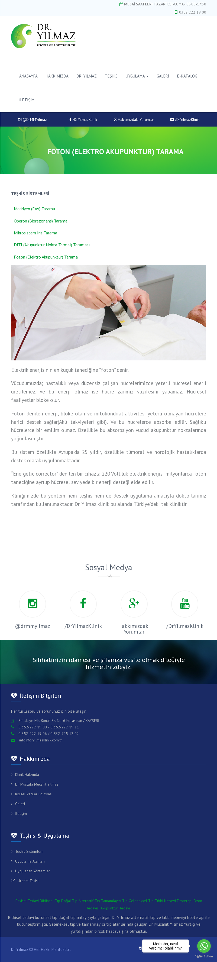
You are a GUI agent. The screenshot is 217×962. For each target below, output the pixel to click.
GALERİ (163, 76)
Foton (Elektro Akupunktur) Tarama (46, 257)
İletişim (21, 813)
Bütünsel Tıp (50, 900)
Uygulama (137, 76)
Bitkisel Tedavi (27, 900)
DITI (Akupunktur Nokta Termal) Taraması (52, 244)
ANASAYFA (28, 76)
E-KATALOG (187, 76)
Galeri (20, 803)
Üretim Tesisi (28, 880)
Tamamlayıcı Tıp (114, 900)
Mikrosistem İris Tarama (35, 232)
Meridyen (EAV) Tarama (34, 208)
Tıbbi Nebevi (165, 900)
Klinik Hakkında (27, 774)
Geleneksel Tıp (141, 900)
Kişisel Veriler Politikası (33, 794)
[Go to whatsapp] (204, 946)
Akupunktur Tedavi (115, 908)
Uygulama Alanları (30, 861)
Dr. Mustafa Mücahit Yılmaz (36, 784)
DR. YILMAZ (87, 76)
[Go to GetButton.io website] (204, 956)
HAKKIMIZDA (57, 76)
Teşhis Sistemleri (29, 851)
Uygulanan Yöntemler (32, 871)
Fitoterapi (184, 900)
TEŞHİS (111, 76)
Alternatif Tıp (89, 900)
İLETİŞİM (26, 99)
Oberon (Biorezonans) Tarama (40, 221)
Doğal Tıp (69, 900)
